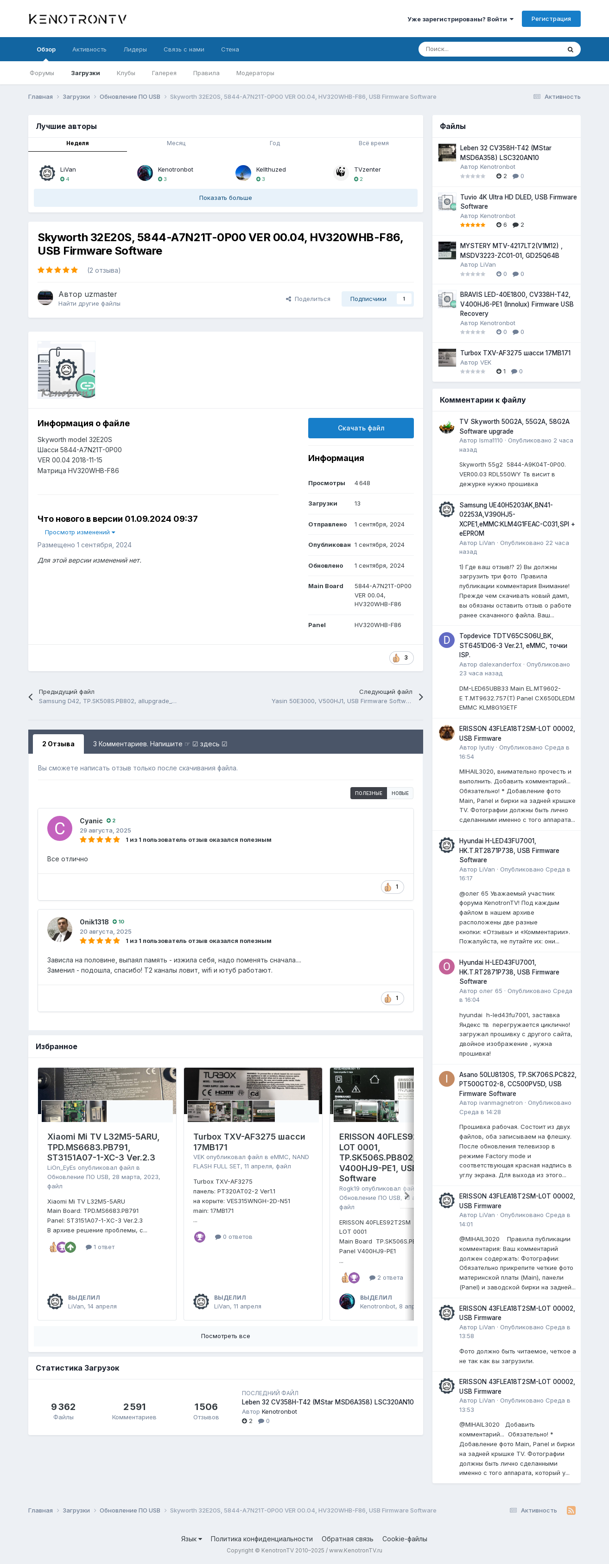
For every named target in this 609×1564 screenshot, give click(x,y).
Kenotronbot (175, 169)
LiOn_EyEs (61, 1167)
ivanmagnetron (501, 1102)
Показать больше (225, 197)
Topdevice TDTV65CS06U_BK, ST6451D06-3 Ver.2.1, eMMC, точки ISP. (513, 645)
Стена (230, 49)
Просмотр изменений (80, 532)
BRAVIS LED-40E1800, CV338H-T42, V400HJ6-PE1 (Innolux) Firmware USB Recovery (517, 304)
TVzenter (367, 169)
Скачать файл (361, 428)
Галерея (164, 73)
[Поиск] (466, 49)
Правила (206, 73)
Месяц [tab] (176, 143)
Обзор (46, 53)
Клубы (126, 73)
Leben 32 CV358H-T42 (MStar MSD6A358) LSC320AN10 (328, 1402)
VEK (198, 1156)
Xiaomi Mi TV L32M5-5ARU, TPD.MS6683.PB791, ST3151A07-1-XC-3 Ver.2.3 (103, 1147)
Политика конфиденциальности (262, 1539)
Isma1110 (491, 440)
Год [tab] (275, 143)
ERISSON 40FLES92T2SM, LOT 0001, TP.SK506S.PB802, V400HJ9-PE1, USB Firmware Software (398, 1157)
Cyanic (91, 821)
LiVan (68, 169)
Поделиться (308, 298)
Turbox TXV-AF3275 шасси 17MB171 (515, 353)
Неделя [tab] (77, 143)
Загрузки (85, 73)
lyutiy (486, 747)
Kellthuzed (271, 169)
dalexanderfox (500, 664)
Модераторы (255, 73)
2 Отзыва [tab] (58, 744)
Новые (400, 793)
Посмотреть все (225, 1336)
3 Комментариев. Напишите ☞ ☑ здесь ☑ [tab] (160, 744)
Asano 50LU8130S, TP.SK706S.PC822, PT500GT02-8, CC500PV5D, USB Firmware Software (518, 1084)
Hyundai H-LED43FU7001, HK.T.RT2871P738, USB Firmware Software (509, 850)
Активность (89, 49)
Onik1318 (94, 922)
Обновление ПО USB (77, 1176)
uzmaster (100, 294)
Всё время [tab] (374, 143)
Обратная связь (348, 1539)
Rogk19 (349, 1188)
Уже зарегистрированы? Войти (460, 19)
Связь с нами (184, 49)
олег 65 (490, 990)
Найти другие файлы (89, 303)
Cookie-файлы (404, 1539)
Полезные (368, 793)
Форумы (42, 73)
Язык (191, 1539)
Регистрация (551, 18)
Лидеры (135, 49)
